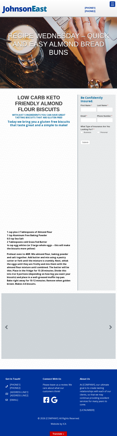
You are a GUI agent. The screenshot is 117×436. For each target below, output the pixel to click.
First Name (86, 105)
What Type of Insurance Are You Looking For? (95, 127)
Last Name (102, 105)
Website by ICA (58, 423)
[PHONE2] (90, 11)
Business (86, 132)
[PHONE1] (90, 7)
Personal (102, 132)
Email (84, 116)
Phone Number (104, 116)
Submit (85, 142)
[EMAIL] (14, 399)
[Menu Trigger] (112, 4)
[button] (6, 327)
